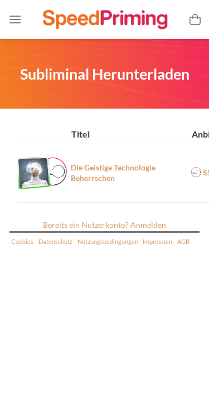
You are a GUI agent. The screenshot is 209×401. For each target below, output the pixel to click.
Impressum (157, 241)
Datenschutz (55, 241)
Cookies (22, 241)
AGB (183, 241)
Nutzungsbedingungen (107, 241)
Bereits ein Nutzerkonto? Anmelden (104, 224)
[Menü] (15, 19)
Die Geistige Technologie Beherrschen (113, 173)
